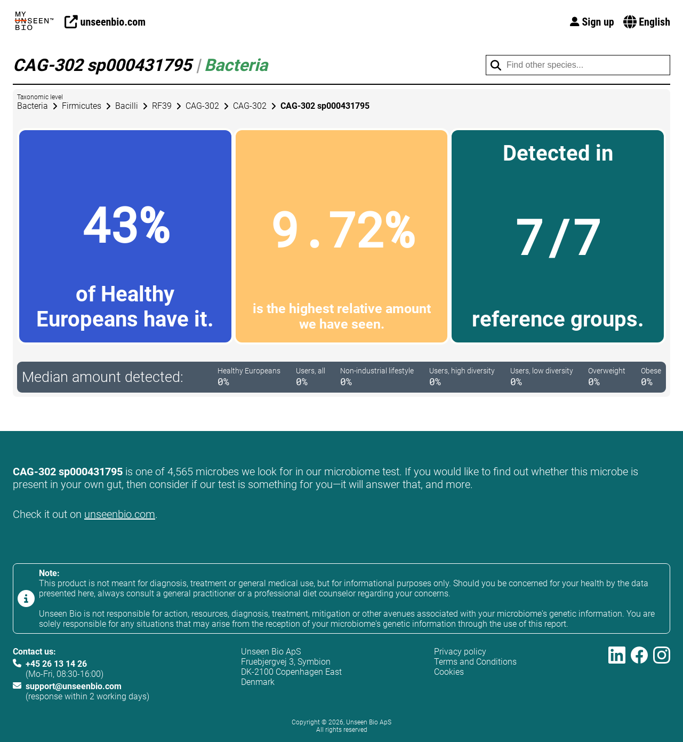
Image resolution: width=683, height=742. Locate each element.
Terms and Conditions (475, 662)
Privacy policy (460, 652)
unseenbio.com (119, 514)
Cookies (449, 672)
